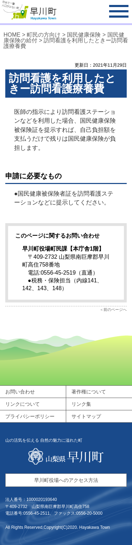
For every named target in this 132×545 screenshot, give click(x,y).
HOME (12, 35)
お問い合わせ (20, 391)
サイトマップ (86, 416)
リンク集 (81, 404)
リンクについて (22, 404)
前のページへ (115, 309)
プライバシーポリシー (30, 416)
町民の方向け (44, 35)
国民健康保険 (84, 35)
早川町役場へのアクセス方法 (66, 480)
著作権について (88, 391)
